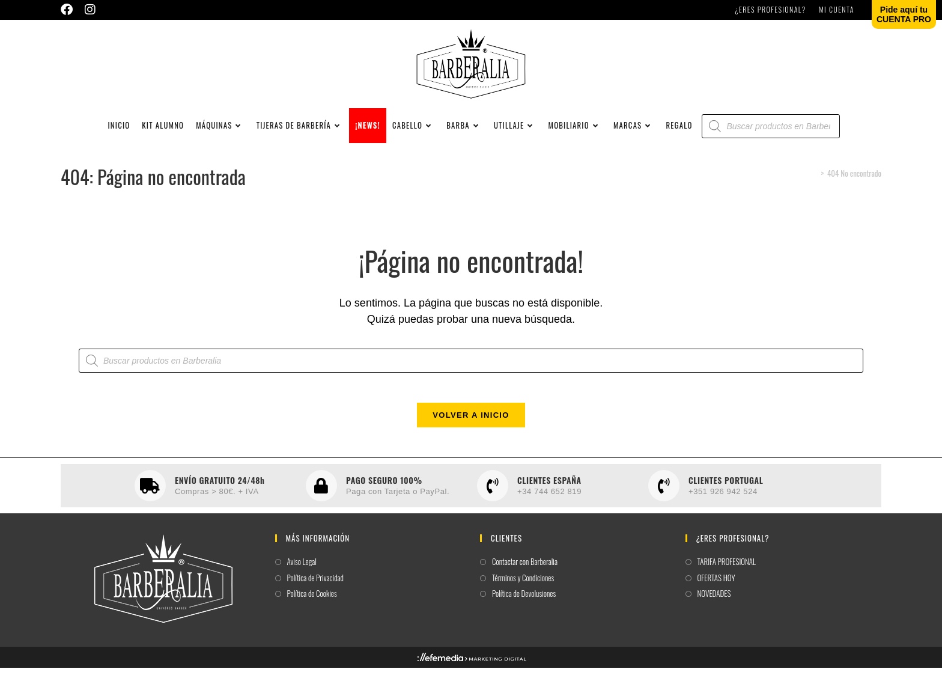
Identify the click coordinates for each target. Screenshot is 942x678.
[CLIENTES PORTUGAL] (663, 496)
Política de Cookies (312, 603)
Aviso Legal (302, 572)
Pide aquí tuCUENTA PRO (904, 14)
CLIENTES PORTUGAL (725, 489)
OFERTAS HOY (716, 587)
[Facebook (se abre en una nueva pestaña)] (70, 10)
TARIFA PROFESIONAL (726, 572)
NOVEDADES (714, 603)
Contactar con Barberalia (525, 572)
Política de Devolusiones (524, 603)
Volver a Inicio (471, 425)
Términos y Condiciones (523, 587)
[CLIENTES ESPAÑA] (492, 496)
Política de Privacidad (315, 587)
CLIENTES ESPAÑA (549, 489)
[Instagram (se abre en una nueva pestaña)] (90, 10)
